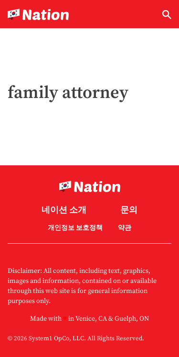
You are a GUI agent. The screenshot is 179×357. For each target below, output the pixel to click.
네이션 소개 (64, 211)
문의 (128, 211)
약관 (124, 228)
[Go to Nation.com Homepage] (38, 15)
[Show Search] (166, 14)
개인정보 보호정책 (75, 228)
